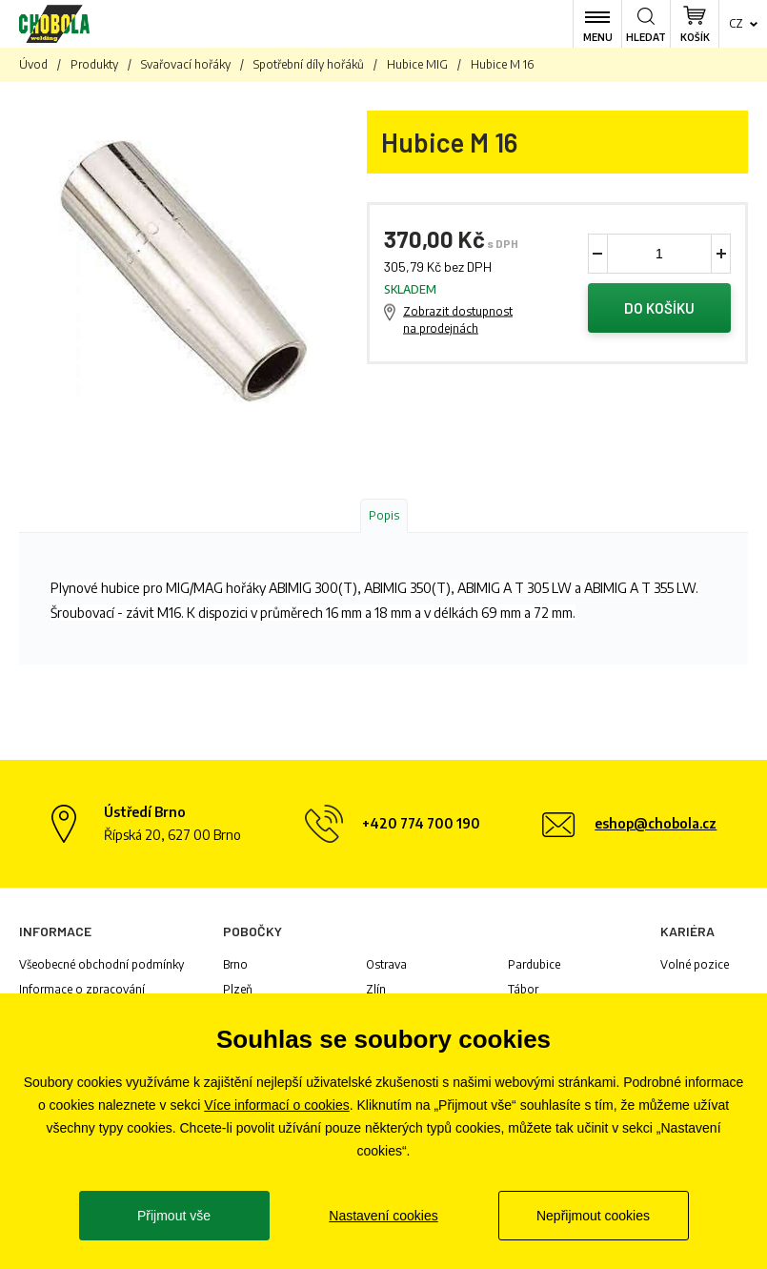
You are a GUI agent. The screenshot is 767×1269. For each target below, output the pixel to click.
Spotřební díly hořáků (308, 64)
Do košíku (659, 308)
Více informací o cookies (277, 1105)
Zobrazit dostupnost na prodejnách (458, 320)
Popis (384, 515)
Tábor (523, 989)
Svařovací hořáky (186, 64)
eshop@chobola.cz (656, 823)
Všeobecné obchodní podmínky (101, 964)
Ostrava (386, 964)
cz (736, 23)
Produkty (94, 64)
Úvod (33, 64)
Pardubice (534, 964)
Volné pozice (694, 964)
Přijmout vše (174, 1215)
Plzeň (237, 989)
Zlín (376, 989)
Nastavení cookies (383, 1215)
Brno (235, 964)
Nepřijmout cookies (593, 1215)
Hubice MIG (417, 64)
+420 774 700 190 (421, 823)
